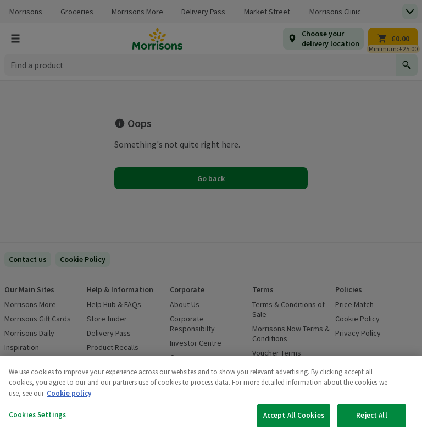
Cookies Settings (37, 414)
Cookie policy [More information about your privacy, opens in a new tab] (69, 393)
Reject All (371, 415)
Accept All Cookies (293, 415)
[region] (211, 396)
